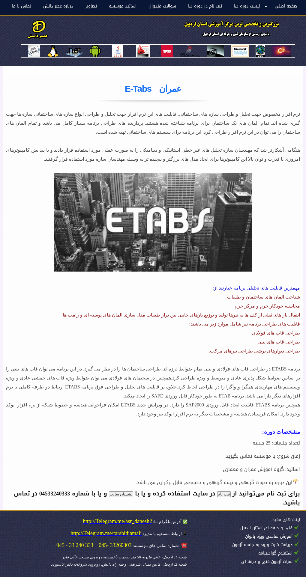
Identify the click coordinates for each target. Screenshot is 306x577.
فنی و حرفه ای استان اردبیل (266, 528)
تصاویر (91, 6)
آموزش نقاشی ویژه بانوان (268, 536)
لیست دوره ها (247, 6)
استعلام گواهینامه (275, 553)
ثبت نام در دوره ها (205, 6)
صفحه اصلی (286, 6)
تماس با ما (21, 6)
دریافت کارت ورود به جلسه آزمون (262, 545)
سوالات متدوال (162, 6)
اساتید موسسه (122, 6)
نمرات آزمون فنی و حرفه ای (266, 562)
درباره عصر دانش (58, 6)
